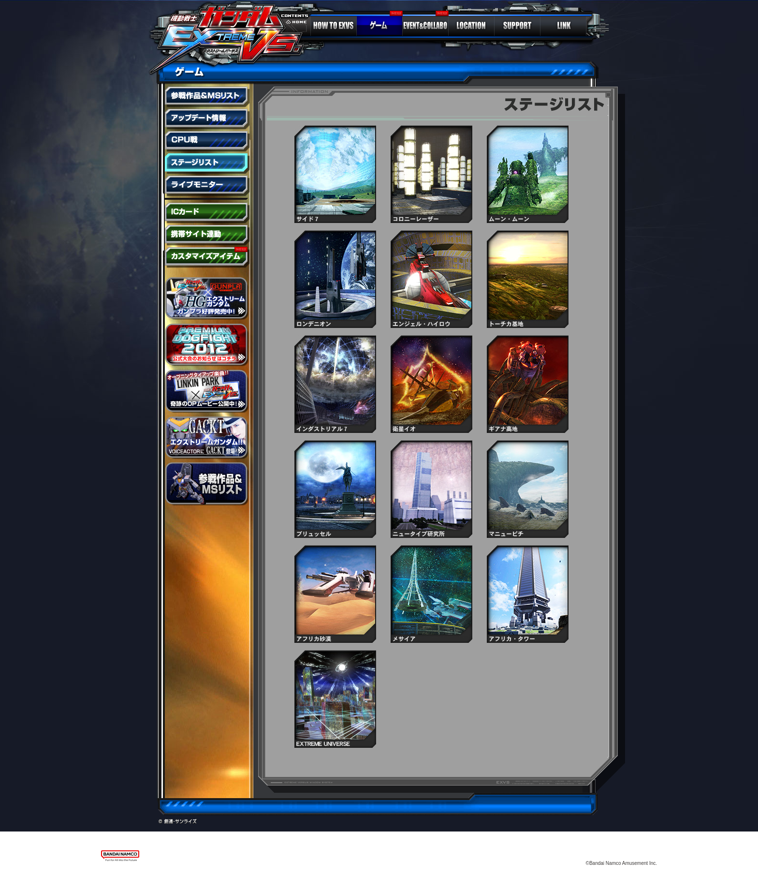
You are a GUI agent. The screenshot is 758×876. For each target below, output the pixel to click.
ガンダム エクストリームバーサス (232, 36)
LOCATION (471, 25)
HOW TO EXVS (333, 25)
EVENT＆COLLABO (425, 25)
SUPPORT (517, 25)
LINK (563, 25)
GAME (379, 25)
